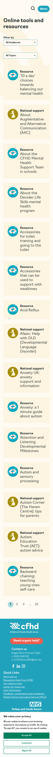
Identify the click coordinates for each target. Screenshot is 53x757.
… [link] (30, 604)
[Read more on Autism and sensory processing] (26, 475)
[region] (26, 734)
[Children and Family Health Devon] (14, 9)
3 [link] (23, 604)
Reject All (26, 751)
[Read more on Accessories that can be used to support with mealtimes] (26, 278)
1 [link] (10, 604)
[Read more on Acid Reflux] (26, 309)
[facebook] (13, 666)
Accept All (27, 735)
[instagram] (23, 666)
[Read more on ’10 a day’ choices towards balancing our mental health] (26, 83)
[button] (20, 43)
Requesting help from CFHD (18, 680)
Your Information (12, 690)
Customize (27, 743)
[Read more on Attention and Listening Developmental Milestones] (26, 442)
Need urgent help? (26, 640)
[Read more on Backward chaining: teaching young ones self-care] (26, 579)
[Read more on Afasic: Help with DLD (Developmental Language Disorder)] (26, 341)
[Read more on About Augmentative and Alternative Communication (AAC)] (26, 122)
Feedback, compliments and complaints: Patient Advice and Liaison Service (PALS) (24, 695)
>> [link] (42, 604)
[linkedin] (18, 666)
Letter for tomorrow (14, 687)
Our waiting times (12, 684)
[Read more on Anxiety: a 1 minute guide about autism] (26, 410)
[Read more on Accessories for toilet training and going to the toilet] (26, 239)
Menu (43, 8)
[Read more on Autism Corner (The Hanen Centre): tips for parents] (26, 507)
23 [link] (36, 604)
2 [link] (17, 604)
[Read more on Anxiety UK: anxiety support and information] (26, 378)
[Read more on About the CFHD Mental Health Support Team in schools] (26, 161)
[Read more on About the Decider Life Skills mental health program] (26, 200)
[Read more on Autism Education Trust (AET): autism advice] (26, 542)
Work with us (10, 677)
